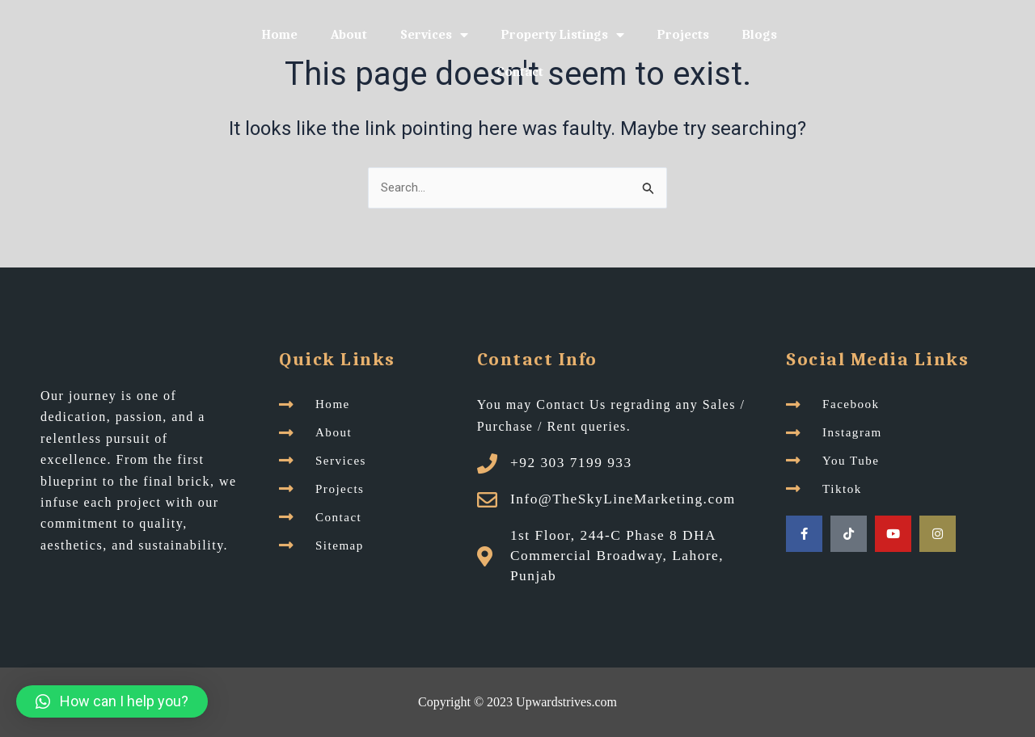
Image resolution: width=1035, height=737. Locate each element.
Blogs (759, 34)
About (349, 34)
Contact (519, 72)
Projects (683, 34)
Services (434, 34)
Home (280, 34)
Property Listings (562, 34)
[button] (112, 701)
